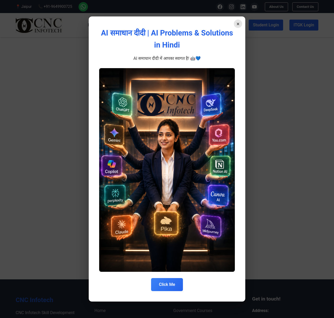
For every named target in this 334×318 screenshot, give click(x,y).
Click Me (167, 284)
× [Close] (236, 25)
